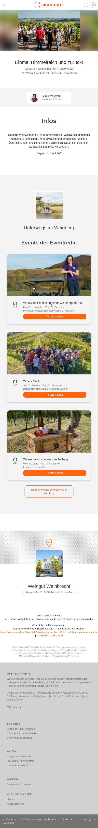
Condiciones (24, 819)
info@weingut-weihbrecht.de (83, 632)
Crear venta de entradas (19, 737)
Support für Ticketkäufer (19, 756)
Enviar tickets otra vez (18, 765)
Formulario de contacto (19, 784)
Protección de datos (46, 819)
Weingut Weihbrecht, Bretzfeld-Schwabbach (49, 73)
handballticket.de (15, 804)
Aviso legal (57, 635)
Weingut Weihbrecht (49, 586)
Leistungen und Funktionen (21, 729)
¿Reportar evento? (61, 656)
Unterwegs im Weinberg (49, 227)
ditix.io (10, 799)
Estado (66, 819)
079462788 (43, 635)
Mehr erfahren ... (15, 707)
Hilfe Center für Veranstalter (21, 761)
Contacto (8, 819)
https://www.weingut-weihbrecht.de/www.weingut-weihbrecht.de (32, 632)
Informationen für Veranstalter (22, 733)
